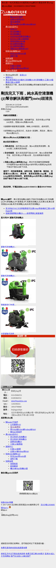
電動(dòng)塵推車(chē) (19, 49)
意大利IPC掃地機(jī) (18, 439)
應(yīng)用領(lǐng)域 (14, 61)
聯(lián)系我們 (11, 71)
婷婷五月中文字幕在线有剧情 (13, 554)
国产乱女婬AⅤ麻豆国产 (21, 556)
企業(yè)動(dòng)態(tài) (19, 68)
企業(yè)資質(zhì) (17, 19)
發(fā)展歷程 (15, 22)
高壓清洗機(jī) (16, 442)
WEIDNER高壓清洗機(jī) (20, 36)
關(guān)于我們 (12, 422)
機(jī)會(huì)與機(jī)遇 (19, 469)
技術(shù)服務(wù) (13, 51)
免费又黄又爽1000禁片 (35, 554)
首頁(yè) (13, 29)
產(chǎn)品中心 (12, 27)
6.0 (4, 510)
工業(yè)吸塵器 (16, 444)
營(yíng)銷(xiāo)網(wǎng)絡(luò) (23, 24)
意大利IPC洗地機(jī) (18, 437)
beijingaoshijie (16, 410)
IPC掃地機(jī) (15, 34)
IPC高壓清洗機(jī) (17, 44)
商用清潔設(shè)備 (17, 41)
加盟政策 (14, 464)
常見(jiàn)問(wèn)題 (18, 54)
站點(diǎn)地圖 (7, 502)
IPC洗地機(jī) (15, 32)
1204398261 (15, 404)
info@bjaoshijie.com (19, 401)
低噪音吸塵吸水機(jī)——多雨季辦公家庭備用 (24, 213)
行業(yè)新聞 (15, 66)
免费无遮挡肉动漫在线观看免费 (14, 548)
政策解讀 (14, 466)
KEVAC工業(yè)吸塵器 (19, 39)
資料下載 (14, 56)
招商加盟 (9, 58)
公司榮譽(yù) (15, 425)
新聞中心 (9, 63)
